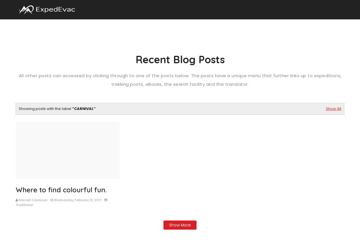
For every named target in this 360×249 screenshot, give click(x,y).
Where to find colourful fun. (61, 189)
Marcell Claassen (33, 200)
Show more (180, 225)
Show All (333, 108)
